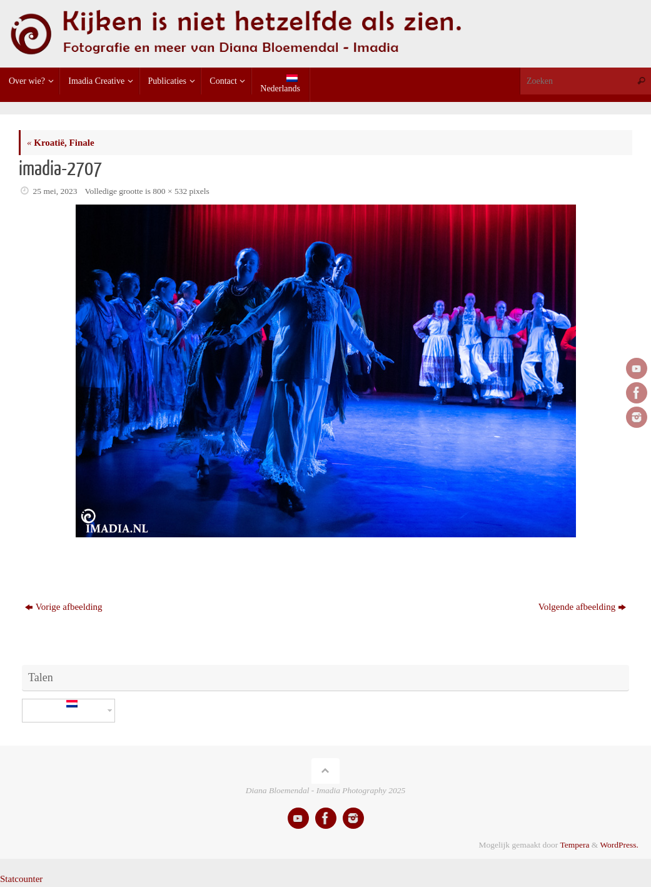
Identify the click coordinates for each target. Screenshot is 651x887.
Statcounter (21, 879)
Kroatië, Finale (60, 143)
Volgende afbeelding (582, 607)
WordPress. (619, 844)
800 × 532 (170, 191)
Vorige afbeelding (64, 607)
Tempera (574, 844)
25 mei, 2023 (55, 191)
